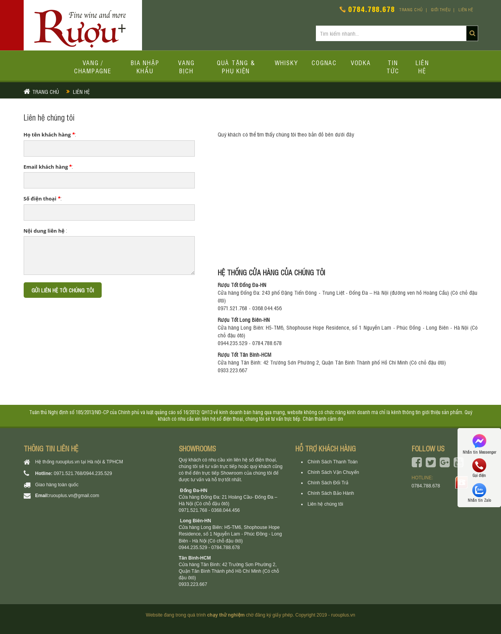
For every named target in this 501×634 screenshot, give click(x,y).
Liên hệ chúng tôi (325, 504)
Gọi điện (479, 468)
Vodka (361, 62)
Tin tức (393, 66)
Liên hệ (465, 9)
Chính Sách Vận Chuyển (333, 472)
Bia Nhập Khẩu (145, 66)
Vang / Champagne (93, 66)
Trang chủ (411, 9)
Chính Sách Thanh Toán (333, 462)
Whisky (286, 62)
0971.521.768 (68, 473)
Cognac (324, 62)
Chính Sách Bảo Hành (331, 493)
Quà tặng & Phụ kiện (236, 66)
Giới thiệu (441, 9)
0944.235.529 (97, 473)
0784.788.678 (371, 9)
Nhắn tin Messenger (479, 443)
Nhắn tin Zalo (479, 493)
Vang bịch (186, 66)
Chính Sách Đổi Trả (328, 482)
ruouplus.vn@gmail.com (74, 495)
